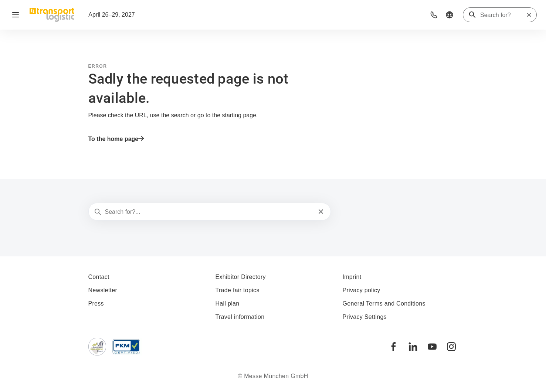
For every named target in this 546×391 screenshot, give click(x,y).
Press (96, 303)
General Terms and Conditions (384, 303)
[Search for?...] (209, 212)
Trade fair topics (238, 290)
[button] (434, 14)
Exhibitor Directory (241, 277)
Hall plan (228, 303)
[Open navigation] (15, 14)
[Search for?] (503, 15)
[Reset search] (529, 14)
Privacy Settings (365, 317)
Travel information (240, 317)
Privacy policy (361, 290)
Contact (98, 277)
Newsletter (103, 290)
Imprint (352, 277)
